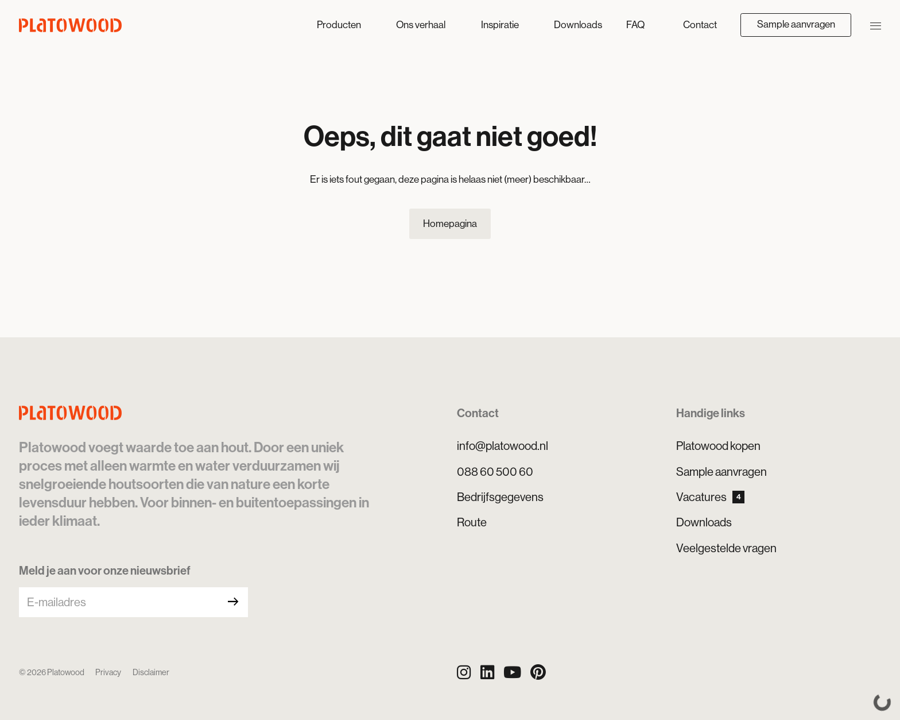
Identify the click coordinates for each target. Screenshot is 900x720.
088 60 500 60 (495, 472)
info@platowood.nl (502, 446)
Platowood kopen (718, 446)
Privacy (108, 672)
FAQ (635, 24)
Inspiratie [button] (501, 24)
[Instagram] (464, 673)
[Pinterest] (538, 673)
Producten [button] (340, 24)
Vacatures (710, 497)
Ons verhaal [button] (421, 24)
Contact (700, 24)
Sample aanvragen (796, 24)
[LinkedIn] (487, 673)
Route (472, 522)
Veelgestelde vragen (726, 548)
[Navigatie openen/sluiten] (876, 25)
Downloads (578, 24)
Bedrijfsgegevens (500, 497)
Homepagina (450, 223)
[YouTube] (512, 673)
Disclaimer (151, 672)
